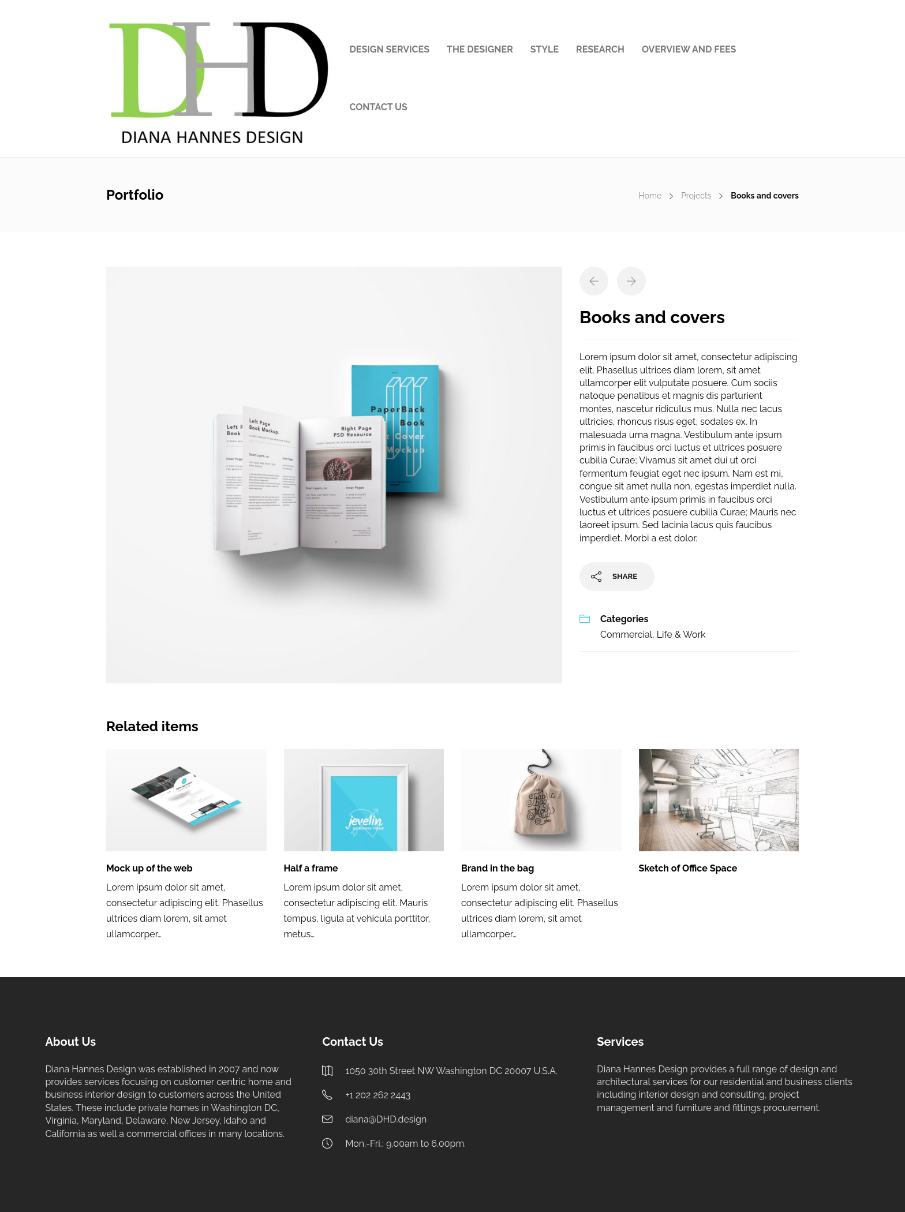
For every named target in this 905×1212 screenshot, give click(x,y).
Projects (696, 195)
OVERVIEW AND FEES (689, 49)
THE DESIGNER (480, 49)
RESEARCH (600, 49)
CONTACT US (378, 107)
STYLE (544, 49)
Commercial (626, 634)
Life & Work (681, 634)
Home (649, 195)
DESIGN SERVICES (389, 49)
